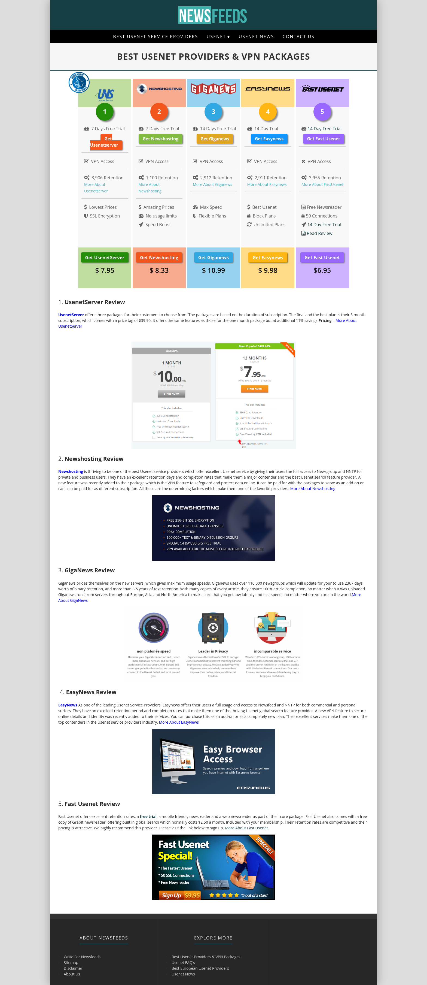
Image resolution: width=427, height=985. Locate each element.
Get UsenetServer (104, 257)
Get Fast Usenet (323, 139)
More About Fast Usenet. (247, 827)
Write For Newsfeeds (82, 956)
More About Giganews (212, 184)
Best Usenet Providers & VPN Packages (206, 956)
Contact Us (299, 37)
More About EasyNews (179, 722)
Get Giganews (215, 139)
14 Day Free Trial (323, 129)
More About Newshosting (312, 488)
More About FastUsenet (322, 184)
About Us (72, 974)
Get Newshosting (160, 139)
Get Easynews (269, 139)
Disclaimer (73, 968)
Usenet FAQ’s (183, 962)
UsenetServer (71, 314)
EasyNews (67, 705)
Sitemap (71, 962)
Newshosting (70, 471)
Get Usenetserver (104, 142)
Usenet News (256, 37)
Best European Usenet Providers (200, 968)
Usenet (216, 37)
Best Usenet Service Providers (155, 37)
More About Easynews (267, 184)
